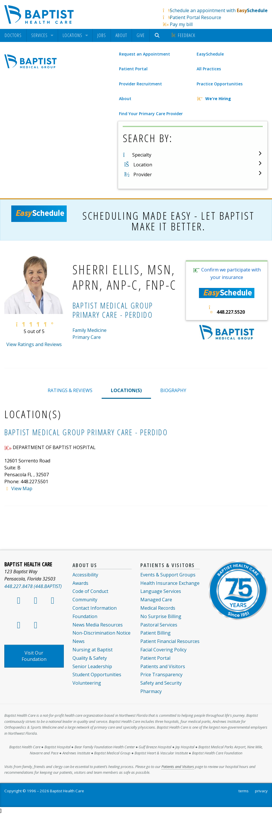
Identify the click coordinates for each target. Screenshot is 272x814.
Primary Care (86, 337)
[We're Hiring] (232, 98)
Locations (72, 35)
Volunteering (86, 683)
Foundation (84, 616)
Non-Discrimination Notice (101, 633)
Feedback (183, 35)
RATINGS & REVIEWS (70, 390)
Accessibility (85, 575)
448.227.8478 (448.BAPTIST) (33, 586)
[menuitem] (13, 35)
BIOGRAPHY (173, 390)
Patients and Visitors (162, 666)
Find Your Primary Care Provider (151, 113)
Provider (142, 174)
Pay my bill (181, 24)
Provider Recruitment (140, 84)
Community (84, 599)
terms (244, 790)
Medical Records (157, 608)
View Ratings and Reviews (34, 344)
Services (39, 35)
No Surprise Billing (160, 616)
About (121, 35)
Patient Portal (133, 68)
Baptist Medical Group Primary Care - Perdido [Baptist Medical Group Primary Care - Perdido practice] (112, 310)
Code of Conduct (90, 591)
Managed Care (156, 599)
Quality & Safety (89, 658)
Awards (80, 583)
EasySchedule (210, 54)
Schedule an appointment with (219, 10)
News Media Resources (97, 625)
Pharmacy (151, 691)
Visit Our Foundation (34, 656)
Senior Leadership (92, 666)
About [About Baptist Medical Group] (125, 98)
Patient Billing (155, 633)
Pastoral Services (158, 625)
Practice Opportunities (220, 84)
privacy (261, 790)
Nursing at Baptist (92, 649)
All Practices (209, 68)
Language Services (160, 591)
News (78, 641)
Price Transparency (161, 674)
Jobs (101, 35)
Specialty (141, 155)
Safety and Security (161, 683)
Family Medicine (89, 330)
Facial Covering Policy (163, 649)
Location (142, 164)
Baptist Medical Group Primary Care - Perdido (86, 432)
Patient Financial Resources (170, 641)
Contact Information (94, 608)
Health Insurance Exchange (170, 583)
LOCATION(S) (126, 390)
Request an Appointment (144, 54)
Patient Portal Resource (195, 17)
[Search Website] (158, 35)
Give (141, 35)
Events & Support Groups (167, 575)
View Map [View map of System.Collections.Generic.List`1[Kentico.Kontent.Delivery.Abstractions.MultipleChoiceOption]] (21, 488)
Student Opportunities (96, 674)
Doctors (13, 35)
